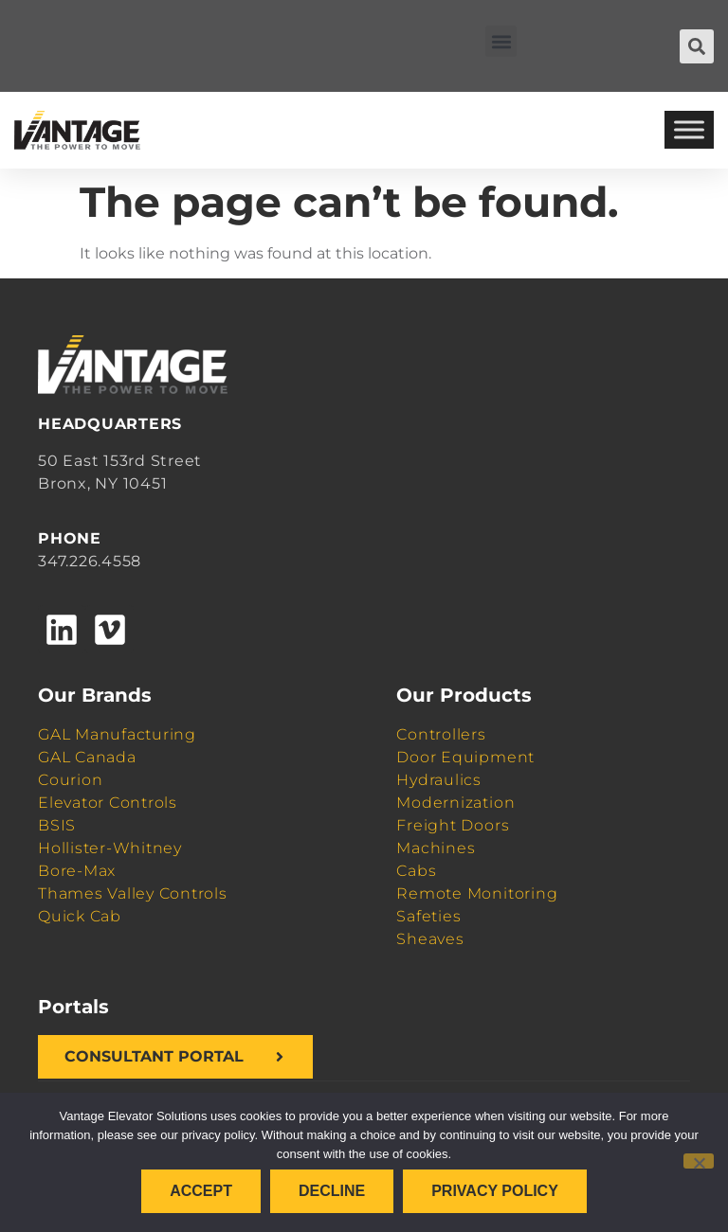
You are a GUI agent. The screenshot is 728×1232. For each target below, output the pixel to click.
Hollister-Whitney (110, 848)
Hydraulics (439, 780)
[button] (501, 41)
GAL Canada (87, 757)
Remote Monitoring (476, 893)
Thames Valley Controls (133, 893)
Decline (332, 1191)
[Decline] (698, 1161)
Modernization (455, 803)
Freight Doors (452, 825)
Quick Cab (79, 916)
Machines (435, 848)
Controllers (440, 734)
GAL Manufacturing (117, 734)
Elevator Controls (107, 803)
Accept (201, 1191)
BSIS (57, 825)
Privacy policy (494, 1191)
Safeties (428, 916)
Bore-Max (77, 871)
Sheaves (430, 939)
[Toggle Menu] (689, 130)
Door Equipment (465, 757)
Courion (70, 780)
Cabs (416, 871)
